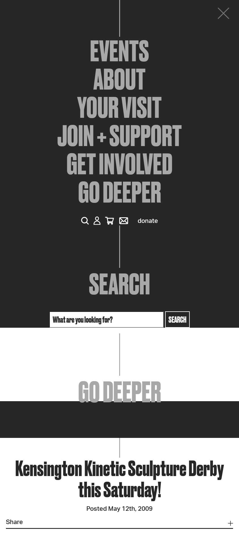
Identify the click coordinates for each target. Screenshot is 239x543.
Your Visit (119, 107)
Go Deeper (119, 192)
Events (119, 51)
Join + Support (119, 136)
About (119, 79)
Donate (148, 221)
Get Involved (119, 164)
